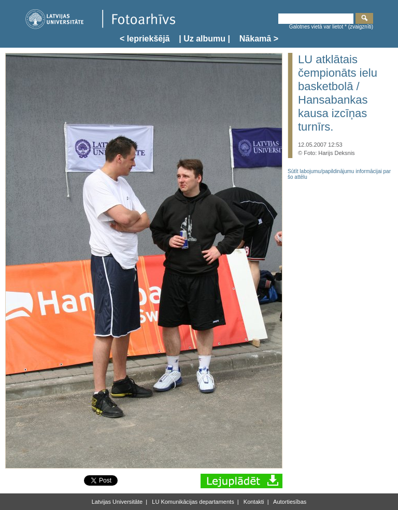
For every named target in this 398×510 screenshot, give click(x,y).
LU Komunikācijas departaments (192, 502)
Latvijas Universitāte (117, 502)
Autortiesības (289, 502)
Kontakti (253, 502)
